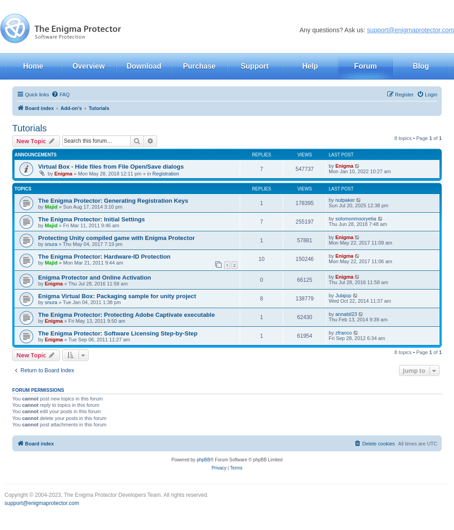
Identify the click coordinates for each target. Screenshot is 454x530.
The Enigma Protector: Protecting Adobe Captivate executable (126, 314)
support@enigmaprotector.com (410, 30)
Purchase (199, 66)
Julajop (343, 295)
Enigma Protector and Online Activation (94, 277)
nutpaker (345, 200)
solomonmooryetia (356, 218)
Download (144, 66)
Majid (51, 207)
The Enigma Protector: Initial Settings (91, 219)
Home (33, 66)
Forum (365, 66)
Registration (166, 173)
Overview (88, 66)
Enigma (63, 173)
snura (51, 244)
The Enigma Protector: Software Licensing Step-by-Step (117, 333)
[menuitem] (60, 94)
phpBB (203, 459)
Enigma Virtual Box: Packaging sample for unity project (117, 296)
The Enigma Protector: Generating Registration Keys (113, 200)
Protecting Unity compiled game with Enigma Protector (116, 238)
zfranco (344, 332)
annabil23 (346, 314)
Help (310, 66)
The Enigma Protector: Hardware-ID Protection (104, 256)
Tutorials (29, 128)
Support (254, 66)
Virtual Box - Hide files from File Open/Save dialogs (111, 166)
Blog (421, 66)
